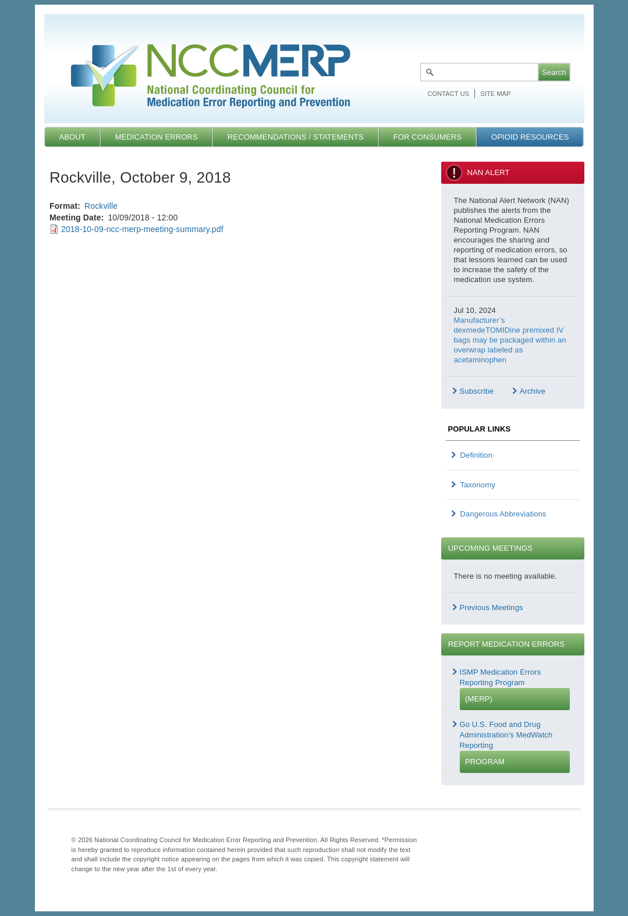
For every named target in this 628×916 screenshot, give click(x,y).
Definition (476, 455)
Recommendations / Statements (296, 137)
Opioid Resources (530, 137)
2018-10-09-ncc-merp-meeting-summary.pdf (142, 229)
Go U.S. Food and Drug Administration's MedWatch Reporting (515, 746)
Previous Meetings (491, 607)
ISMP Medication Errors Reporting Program (515, 689)
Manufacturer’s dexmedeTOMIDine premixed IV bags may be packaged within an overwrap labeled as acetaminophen (510, 340)
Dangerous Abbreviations (503, 513)
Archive (532, 391)
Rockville (101, 206)
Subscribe (477, 391)
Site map (495, 93)
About (72, 137)
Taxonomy (477, 484)
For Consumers (427, 137)
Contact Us (449, 93)
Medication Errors (156, 137)
